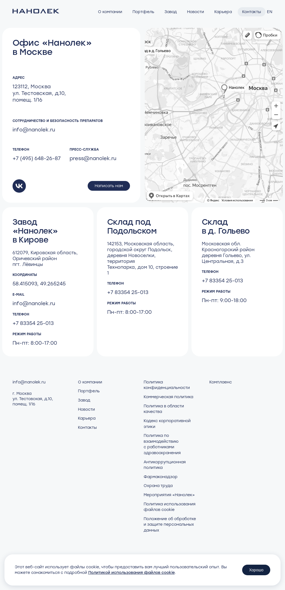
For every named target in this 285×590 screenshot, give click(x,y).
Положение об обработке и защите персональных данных (170, 524)
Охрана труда (158, 485)
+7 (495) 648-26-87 (37, 158)
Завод (170, 11)
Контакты (251, 11)
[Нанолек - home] (36, 11)
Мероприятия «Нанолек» (169, 495)
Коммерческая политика (168, 397)
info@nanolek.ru (34, 130)
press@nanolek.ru (93, 158)
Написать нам (109, 185)
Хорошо (256, 570)
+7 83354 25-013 (33, 323)
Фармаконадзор (161, 476)
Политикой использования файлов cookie (131, 572)
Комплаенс (220, 382)
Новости (195, 11)
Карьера (223, 11)
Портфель (143, 11)
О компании (110, 11)
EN (269, 11)
